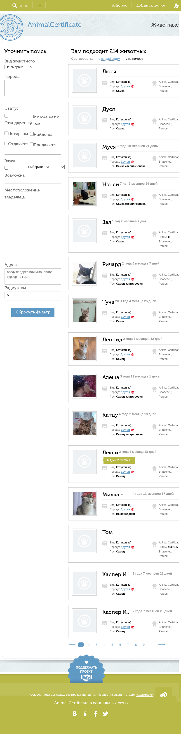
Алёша (110, 377)
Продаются (45, 145)
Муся (109, 147)
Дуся (108, 109)
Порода (12, 76)
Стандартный (18, 123)
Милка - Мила (117, 494)
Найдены (43, 134)
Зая (106, 222)
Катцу (110, 415)
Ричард (111, 264)
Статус (12, 108)
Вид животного (20, 61)
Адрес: (11, 264)
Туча (108, 302)
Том (107, 532)
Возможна (15, 175)
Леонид (112, 340)
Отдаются (18, 144)
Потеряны (18, 133)
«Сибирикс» (144, 694)
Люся (109, 71)
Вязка (10, 161)
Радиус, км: (16, 287)
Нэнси (110, 184)
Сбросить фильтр (33, 312)
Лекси (110, 453)
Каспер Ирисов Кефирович (117, 574)
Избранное (119, 5)
